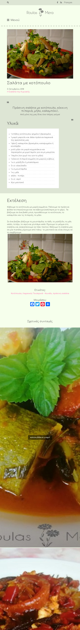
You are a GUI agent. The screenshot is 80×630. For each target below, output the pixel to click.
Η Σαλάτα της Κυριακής (18, 92)
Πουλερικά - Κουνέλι (42, 293)
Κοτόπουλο (16, 293)
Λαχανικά (27, 293)
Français (68, 2)
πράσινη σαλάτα (61, 293)
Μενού (15, 20)
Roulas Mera (40, 12)
